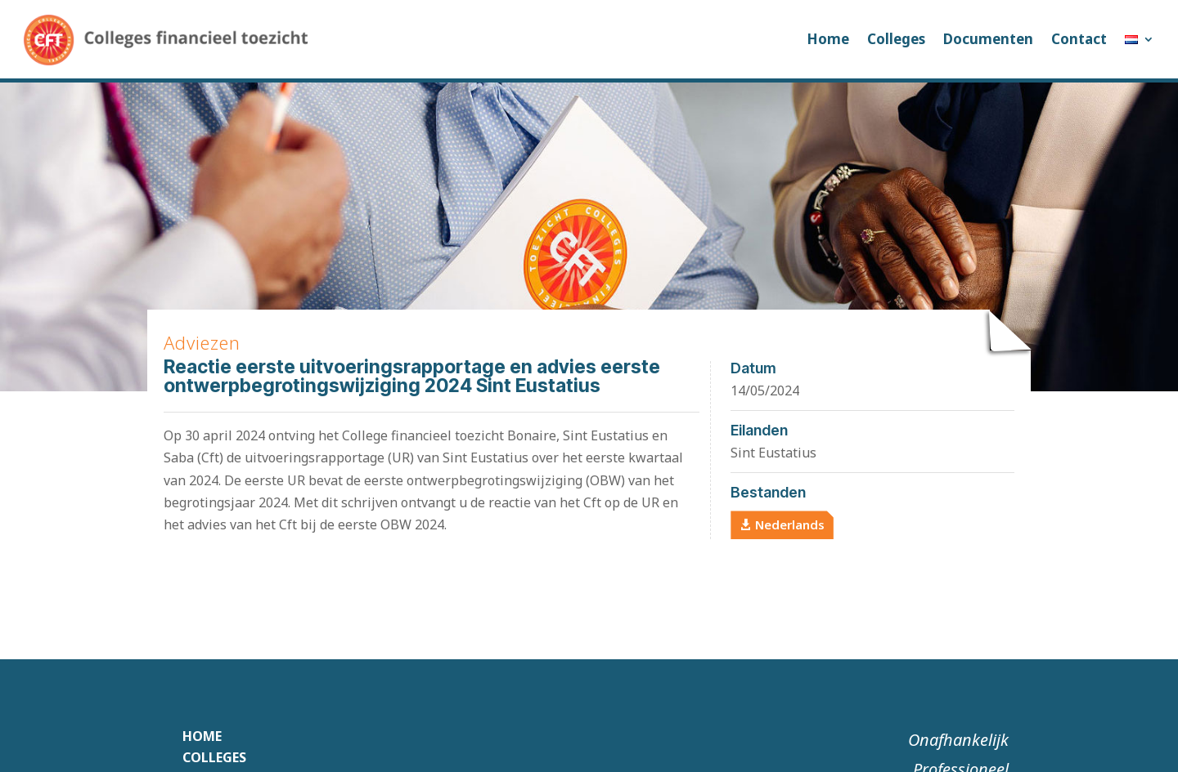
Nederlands (790, 524)
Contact (1079, 38)
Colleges (896, 38)
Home (828, 38)
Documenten (988, 38)
